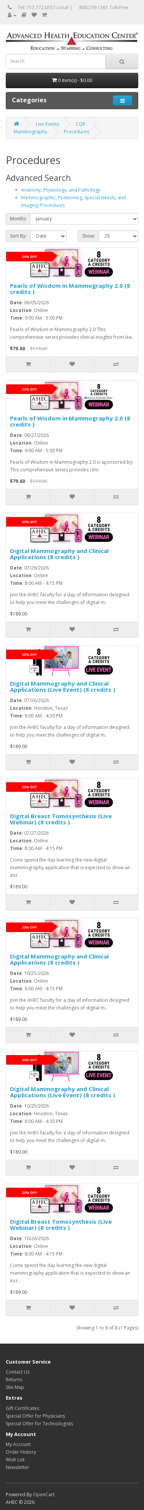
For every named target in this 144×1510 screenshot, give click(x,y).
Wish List (15, 1459)
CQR (80, 124)
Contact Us (18, 1372)
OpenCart (44, 1494)
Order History (21, 1452)
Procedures (76, 131)
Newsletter (17, 1467)
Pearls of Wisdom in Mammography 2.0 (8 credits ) (70, 289)
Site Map (15, 1387)
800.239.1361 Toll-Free (104, 7)
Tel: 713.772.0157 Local (43, 7)
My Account (18, 1444)
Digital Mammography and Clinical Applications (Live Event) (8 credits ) (62, 687)
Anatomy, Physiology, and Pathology (60, 190)
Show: (88, 236)
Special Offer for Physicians (35, 1416)
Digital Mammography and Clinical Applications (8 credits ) (59, 554)
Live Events (47, 124)
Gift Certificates (22, 1408)
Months (18, 218)
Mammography (30, 131)
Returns (14, 1379)
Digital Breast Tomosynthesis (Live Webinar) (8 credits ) (61, 819)
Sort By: (18, 236)
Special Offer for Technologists (39, 1423)
